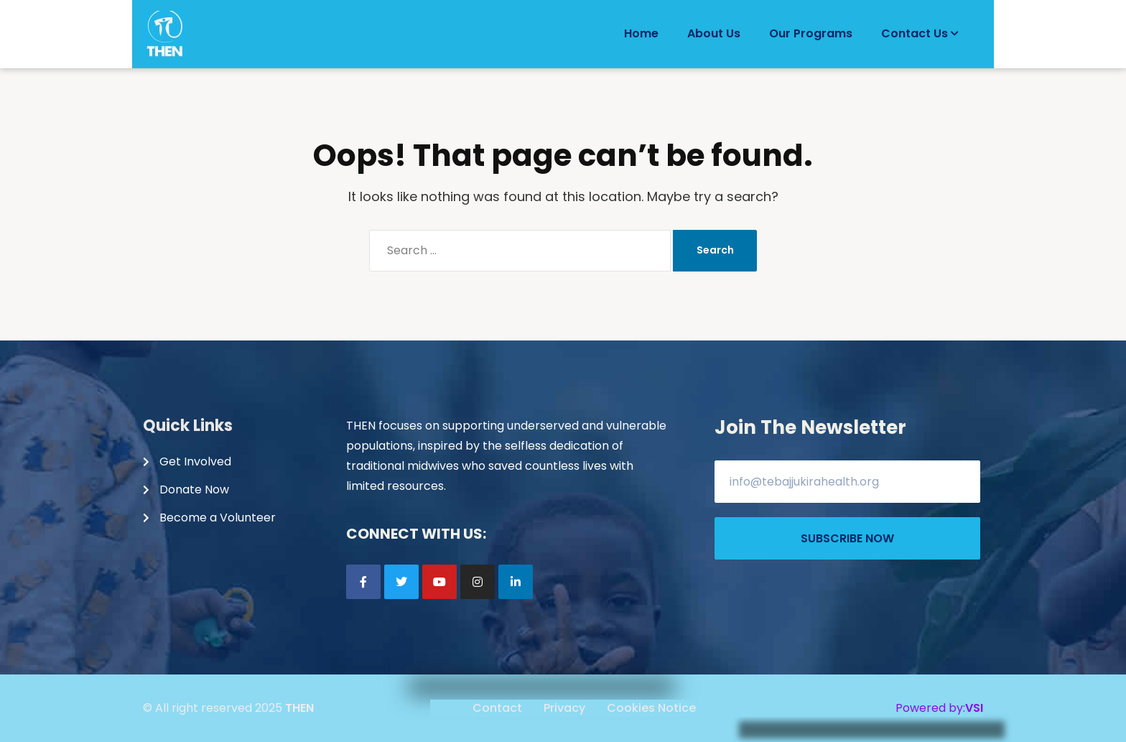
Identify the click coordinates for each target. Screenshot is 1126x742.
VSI (974, 708)
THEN (299, 708)
